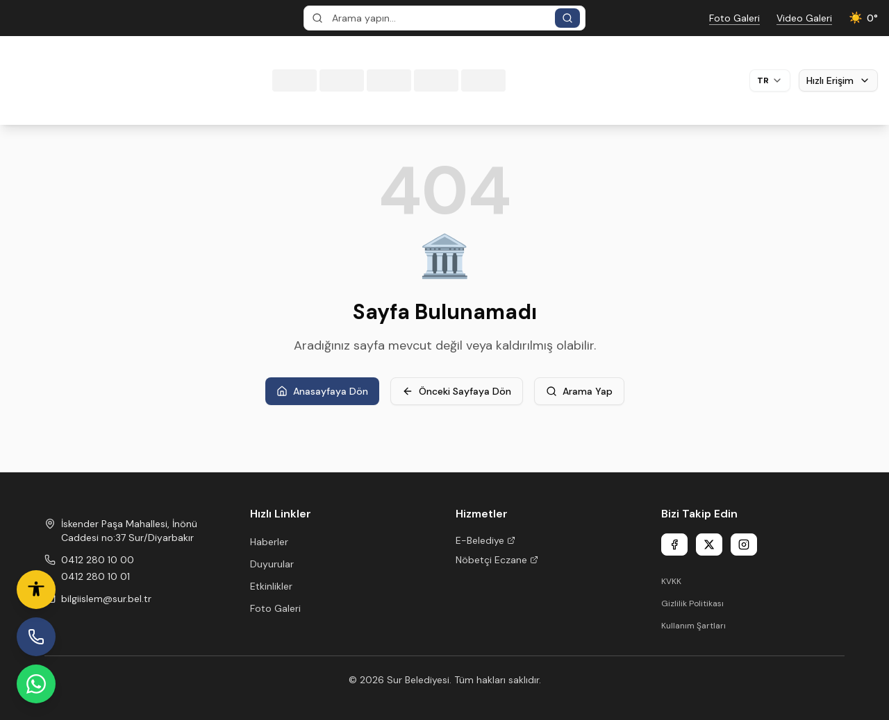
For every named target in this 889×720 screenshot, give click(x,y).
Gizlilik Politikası (692, 603)
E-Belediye (485, 540)
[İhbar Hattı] (36, 636)
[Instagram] (744, 544)
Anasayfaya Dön (322, 391)
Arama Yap (579, 391)
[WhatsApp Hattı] (36, 684)
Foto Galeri (275, 608)
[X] (709, 544)
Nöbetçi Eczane (497, 560)
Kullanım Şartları (693, 625)
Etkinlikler (271, 586)
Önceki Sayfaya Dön (456, 391)
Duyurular (272, 564)
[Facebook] (674, 544)
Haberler (269, 541)
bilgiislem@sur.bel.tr (106, 598)
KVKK (671, 581)
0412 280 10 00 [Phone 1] (97, 560)
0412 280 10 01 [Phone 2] (95, 576)
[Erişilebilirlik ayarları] (36, 589)
